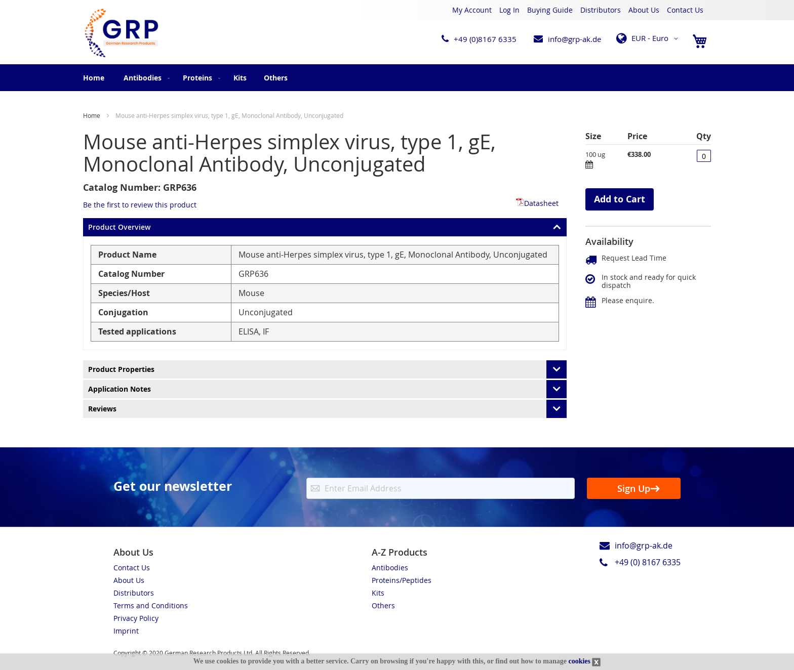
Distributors (600, 10)
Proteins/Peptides (401, 580)
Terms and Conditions (150, 605)
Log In (509, 10)
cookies (579, 661)
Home (93, 77)
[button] (649, 38)
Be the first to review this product (139, 205)
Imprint (126, 631)
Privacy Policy (135, 618)
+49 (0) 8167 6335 (648, 562)
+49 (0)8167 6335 (485, 39)
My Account (472, 10)
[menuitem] (144, 77)
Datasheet (537, 203)
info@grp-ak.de (574, 39)
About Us (643, 10)
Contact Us (685, 10)
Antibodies (390, 567)
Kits (378, 593)
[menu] (397, 77)
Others (383, 605)
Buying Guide (550, 10)
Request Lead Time (634, 258)
